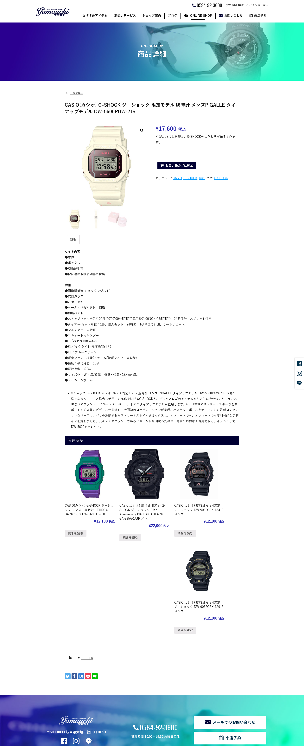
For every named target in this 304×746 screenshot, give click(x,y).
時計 (202, 178)
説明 (73, 239)
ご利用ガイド (187, 685)
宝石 (82, 696)
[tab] (73, 239)
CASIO (177, 178)
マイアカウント (188, 696)
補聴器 (84, 701)
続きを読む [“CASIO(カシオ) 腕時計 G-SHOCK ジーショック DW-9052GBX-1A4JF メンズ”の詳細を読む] (166, 522)
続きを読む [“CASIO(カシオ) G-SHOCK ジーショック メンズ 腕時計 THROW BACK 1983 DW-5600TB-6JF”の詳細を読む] (75, 526)
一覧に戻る (76, 93)
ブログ (172, 15)
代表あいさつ (123, 690)
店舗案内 (120, 680)
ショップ (184, 680)
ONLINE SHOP (201, 15)
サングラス (86, 680)
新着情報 (49, 713)
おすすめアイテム (95, 15)
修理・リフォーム (91, 706)
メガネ (84, 685)
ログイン (103, 727)
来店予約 (260, 15)
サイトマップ (85, 727)
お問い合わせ (233, 15)
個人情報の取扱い (63, 727)
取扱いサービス (125, 15)
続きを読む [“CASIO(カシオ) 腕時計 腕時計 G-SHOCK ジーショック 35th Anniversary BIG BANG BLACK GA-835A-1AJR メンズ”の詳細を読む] (121, 530)
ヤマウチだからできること (131, 685)
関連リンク (42, 727)
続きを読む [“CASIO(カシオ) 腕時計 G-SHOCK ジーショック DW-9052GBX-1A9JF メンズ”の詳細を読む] (211, 522)
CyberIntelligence (170, 741)
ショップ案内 (151, 15)
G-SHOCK (190, 178)
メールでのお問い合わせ (234, 623)
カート (183, 690)
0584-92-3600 (159, 627)
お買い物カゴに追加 (179, 166)
